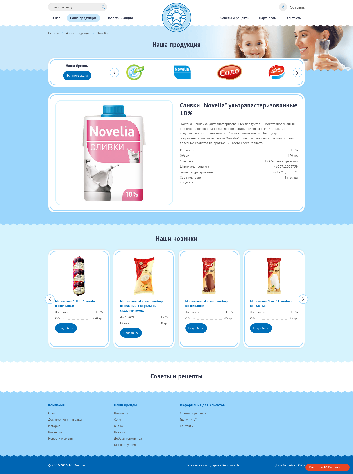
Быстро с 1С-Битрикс (324, 467)
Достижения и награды (65, 419)
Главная (53, 33)
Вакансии (55, 432)
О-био (118, 426)
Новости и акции (60, 438)
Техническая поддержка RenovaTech (212, 465)
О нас (52, 413)
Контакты (187, 426)
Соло (117, 419)
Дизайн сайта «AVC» (290, 465)
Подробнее (66, 328)
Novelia (119, 432)
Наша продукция (78, 33)
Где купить (297, 7)
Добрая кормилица (128, 438)
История (54, 426)
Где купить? (188, 419)
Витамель (121, 413)
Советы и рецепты (193, 413)
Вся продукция (77, 75)
